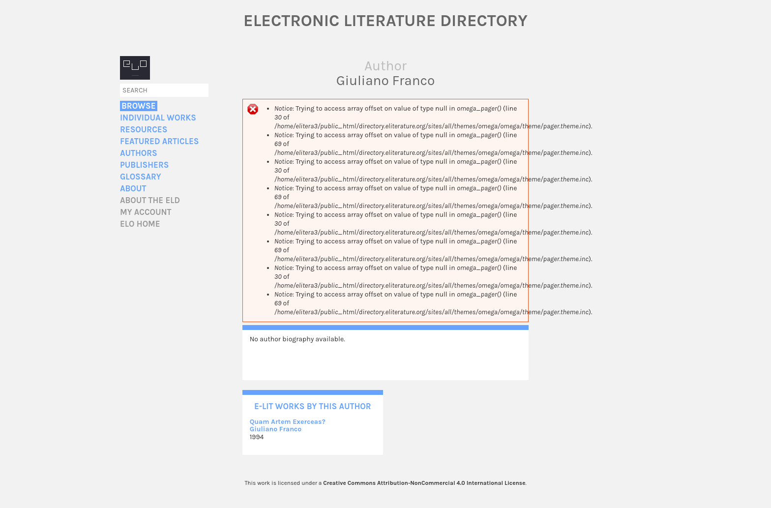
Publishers (144, 165)
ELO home (140, 224)
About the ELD (150, 200)
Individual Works (158, 117)
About (133, 188)
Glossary (140, 176)
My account (146, 212)
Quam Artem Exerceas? (288, 422)
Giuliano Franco (275, 429)
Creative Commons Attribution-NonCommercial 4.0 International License (424, 482)
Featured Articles (159, 141)
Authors (138, 153)
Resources (143, 129)
